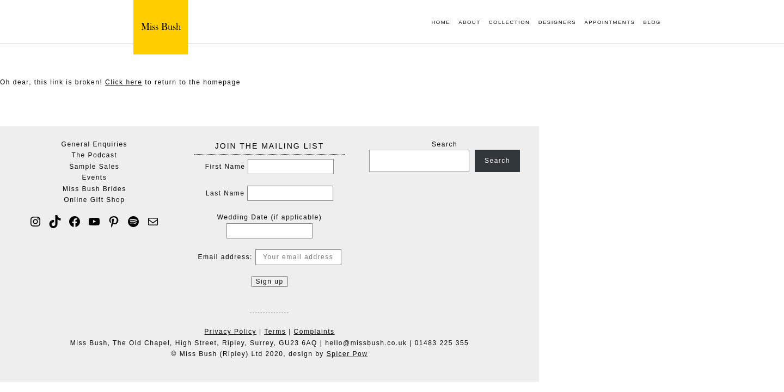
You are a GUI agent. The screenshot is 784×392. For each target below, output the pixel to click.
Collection (509, 23)
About (469, 23)
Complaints (436, 331)
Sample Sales (217, 166)
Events (217, 177)
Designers (557, 23)
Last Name (347, 193)
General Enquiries (217, 144)
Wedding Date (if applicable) (392, 217)
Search (567, 144)
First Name (348, 166)
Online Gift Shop (216, 200)
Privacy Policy (353, 331)
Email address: (391, 257)
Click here (123, 82)
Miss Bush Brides (217, 189)
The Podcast (217, 155)
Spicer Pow (470, 354)
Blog (652, 23)
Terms (397, 331)
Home (440, 23)
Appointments (609, 23)
